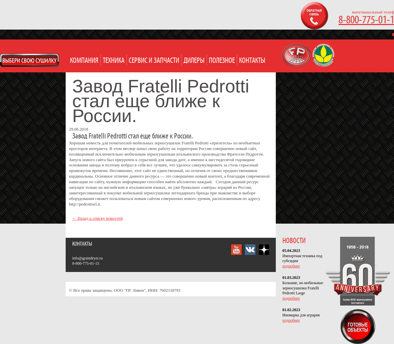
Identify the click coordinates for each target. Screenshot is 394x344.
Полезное (222, 61)
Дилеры (194, 61)
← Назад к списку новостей (97, 218)
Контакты (252, 61)
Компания (84, 61)
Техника (113, 61)
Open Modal (29, 60)
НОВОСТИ (294, 241)
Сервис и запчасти (154, 61)
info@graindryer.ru (87, 258)
